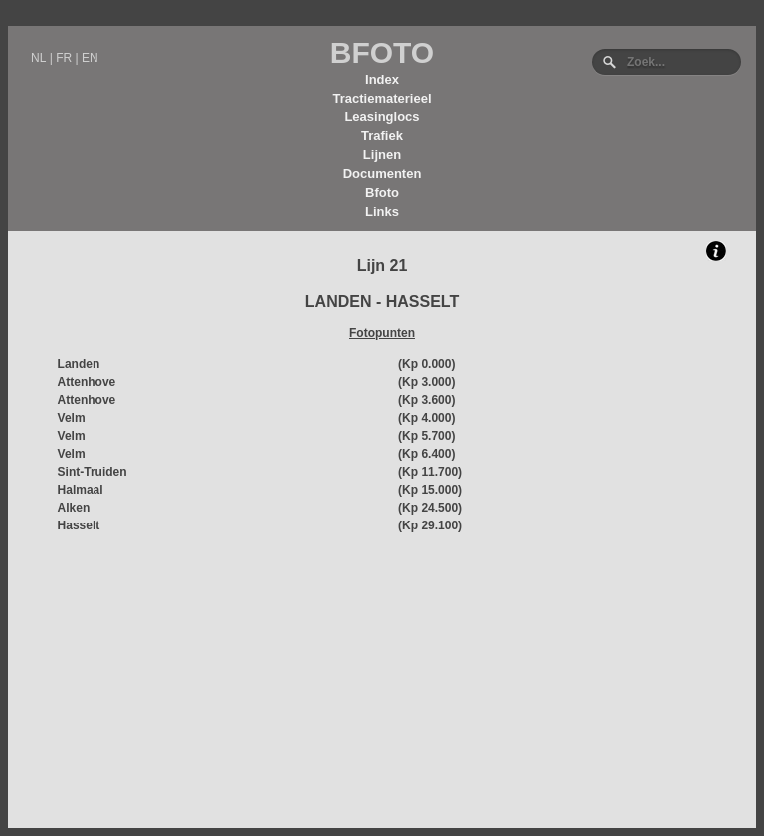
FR (64, 58)
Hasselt (79, 525)
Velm (72, 418)
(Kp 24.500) (430, 508)
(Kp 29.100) (430, 525)
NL (38, 58)
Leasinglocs (381, 116)
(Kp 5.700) (426, 436)
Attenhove (87, 382)
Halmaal (80, 490)
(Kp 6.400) (426, 454)
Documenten (382, 173)
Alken (74, 508)
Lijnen (382, 154)
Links (382, 211)
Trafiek (382, 135)
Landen (79, 364)
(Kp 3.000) (426, 382)
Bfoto (382, 192)
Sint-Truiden (92, 472)
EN (90, 58)
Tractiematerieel (381, 98)
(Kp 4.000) (426, 418)
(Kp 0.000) (426, 364)
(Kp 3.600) (426, 400)
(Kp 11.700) (430, 472)
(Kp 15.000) (430, 490)
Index (382, 79)
